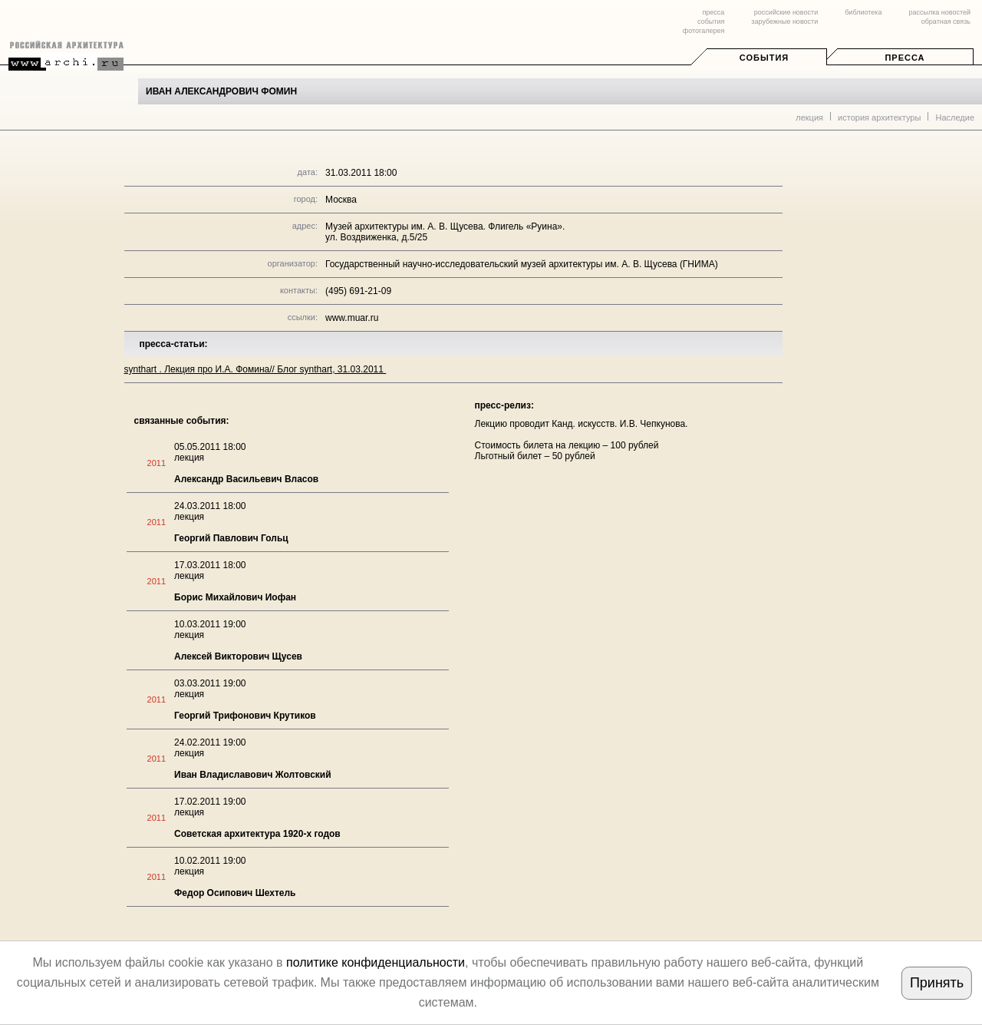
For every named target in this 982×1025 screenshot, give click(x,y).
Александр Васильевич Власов (246, 479)
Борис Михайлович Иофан (235, 597)
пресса (713, 12)
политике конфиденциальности (375, 962)
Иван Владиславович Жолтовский (252, 774)
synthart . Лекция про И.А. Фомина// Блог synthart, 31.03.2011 (255, 369)
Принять (937, 982)
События (764, 57)
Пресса (904, 57)
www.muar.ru (351, 317)
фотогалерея (703, 31)
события (710, 21)
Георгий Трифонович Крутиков (245, 715)
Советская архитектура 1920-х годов (257, 833)
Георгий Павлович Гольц (231, 538)
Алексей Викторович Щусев (238, 656)
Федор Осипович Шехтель (234, 893)
